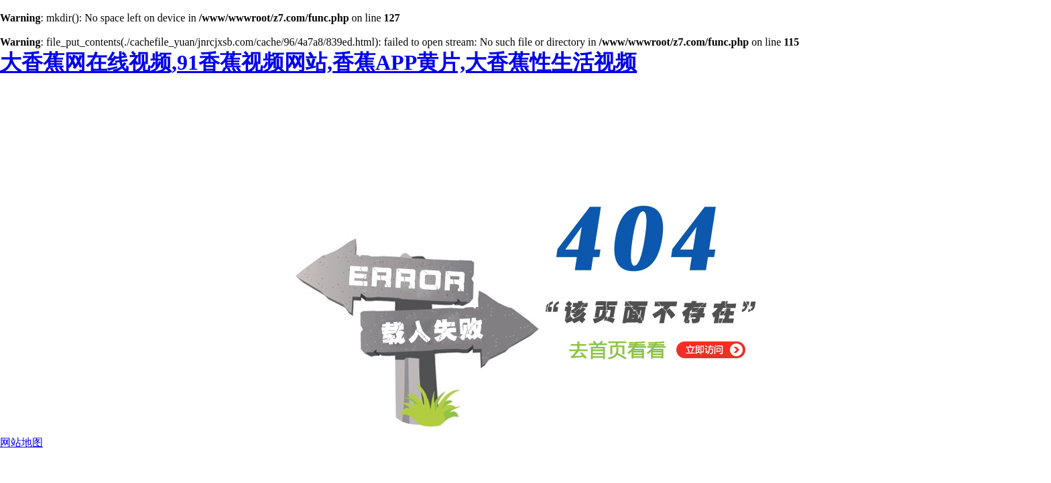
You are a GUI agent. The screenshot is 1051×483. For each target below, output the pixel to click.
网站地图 (21, 442)
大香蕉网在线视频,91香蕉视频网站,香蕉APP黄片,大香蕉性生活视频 (318, 62)
